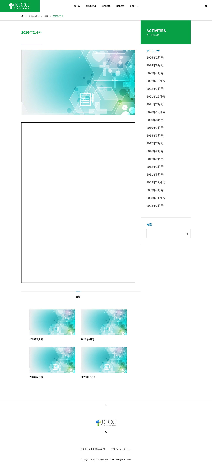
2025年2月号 (155, 57)
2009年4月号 (155, 190)
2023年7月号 (155, 73)
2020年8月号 (155, 120)
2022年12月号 (155, 81)
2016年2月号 (155, 151)
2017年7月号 (155, 143)
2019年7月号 (155, 127)
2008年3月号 (155, 205)
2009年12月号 (155, 182)
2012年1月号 (155, 166)
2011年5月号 (155, 174)
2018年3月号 (155, 135)
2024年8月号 (155, 65)
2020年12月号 (155, 112)
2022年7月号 (155, 88)
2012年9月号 (155, 159)
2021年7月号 (155, 104)
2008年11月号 (155, 198)
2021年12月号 (155, 96)
